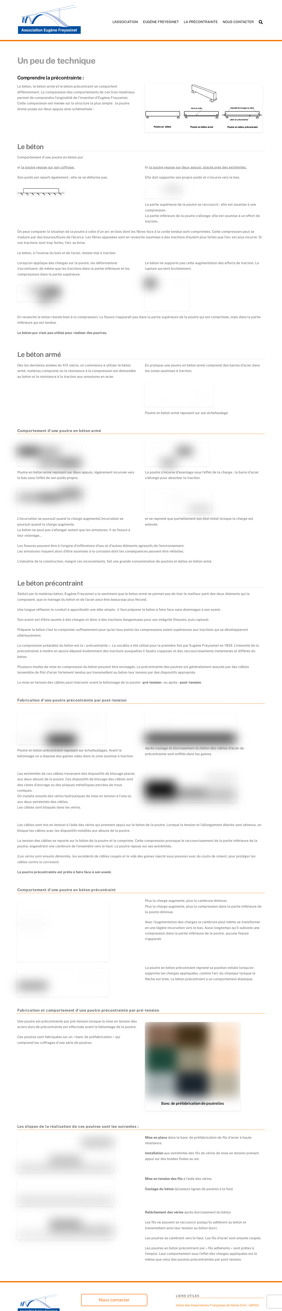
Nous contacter (238, 22)
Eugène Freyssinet (161, 22)
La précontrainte (201, 22)
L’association (125, 22)
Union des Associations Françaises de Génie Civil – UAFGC (217, 1305)
